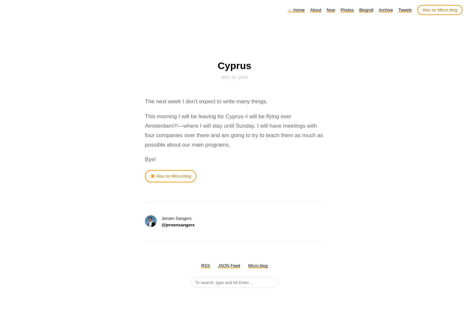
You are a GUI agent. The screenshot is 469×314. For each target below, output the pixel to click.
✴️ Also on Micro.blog (170, 176)
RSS (205, 265)
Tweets (405, 9)
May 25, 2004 (234, 77)
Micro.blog (258, 265)
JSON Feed (229, 265)
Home (296, 9)
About (315, 9)
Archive (386, 9)
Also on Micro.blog (439, 9)
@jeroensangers (178, 224)
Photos (347, 9)
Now (331, 9)
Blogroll (366, 9)
